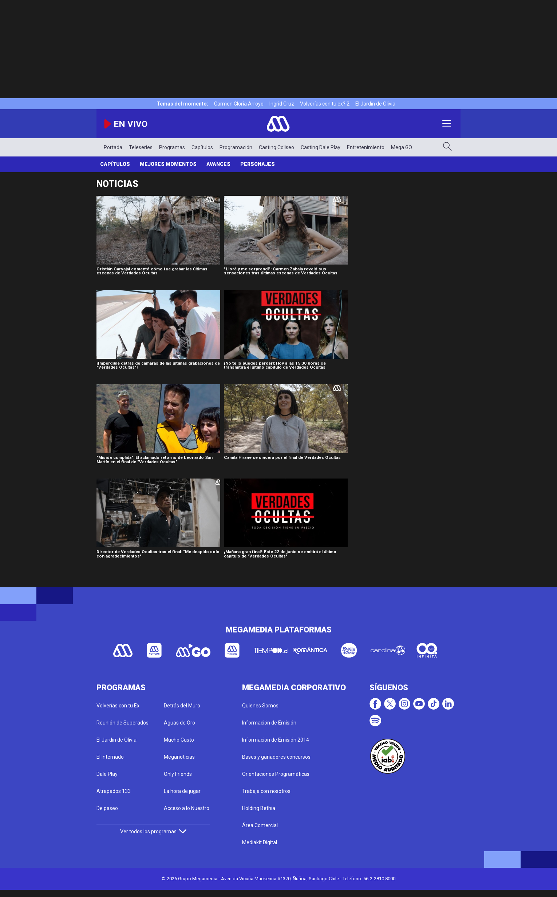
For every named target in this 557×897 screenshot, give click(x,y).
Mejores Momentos (168, 164)
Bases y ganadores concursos (276, 757)
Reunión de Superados (122, 723)
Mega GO (401, 147)
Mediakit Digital (259, 842)
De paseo (107, 808)
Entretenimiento (365, 147)
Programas (172, 147)
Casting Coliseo (276, 147)
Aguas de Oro (179, 723)
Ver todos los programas (153, 831)
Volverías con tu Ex (117, 706)
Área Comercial (260, 825)
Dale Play (107, 774)
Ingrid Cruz (281, 104)
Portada (113, 147)
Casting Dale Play (320, 147)
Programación (236, 147)
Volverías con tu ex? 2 (324, 104)
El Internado (110, 757)
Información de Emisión (269, 723)
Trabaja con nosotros (266, 791)
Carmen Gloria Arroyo (239, 104)
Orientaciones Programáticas (275, 774)
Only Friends (178, 774)
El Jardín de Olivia (375, 104)
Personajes (257, 164)
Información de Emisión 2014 (275, 740)
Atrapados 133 (113, 791)
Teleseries (141, 147)
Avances (218, 164)
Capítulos (202, 147)
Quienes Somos (260, 706)
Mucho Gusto (179, 740)
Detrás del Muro (182, 706)
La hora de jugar (182, 791)
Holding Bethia (258, 808)
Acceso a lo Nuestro (186, 808)
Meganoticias (179, 757)
